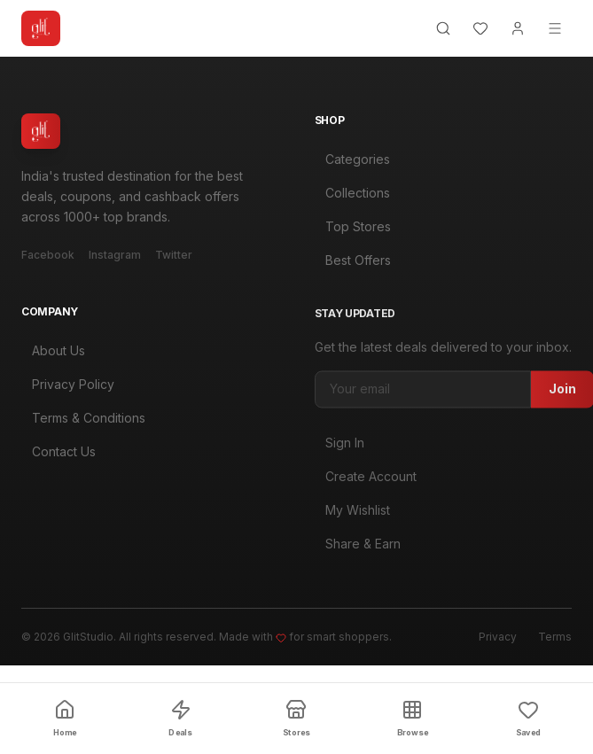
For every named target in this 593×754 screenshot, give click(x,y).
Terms (555, 636)
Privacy (498, 636)
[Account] (517, 28)
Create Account (366, 484)
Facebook (47, 254)
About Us (53, 355)
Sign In (339, 450)
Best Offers (353, 261)
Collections (352, 194)
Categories (352, 160)
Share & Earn (358, 551)
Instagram (115, 254)
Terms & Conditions (83, 423)
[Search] (443, 28)
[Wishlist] (480, 28)
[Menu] (555, 28)
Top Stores (353, 228)
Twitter (173, 254)
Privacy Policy (67, 389)
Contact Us (58, 456)
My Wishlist (352, 517)
